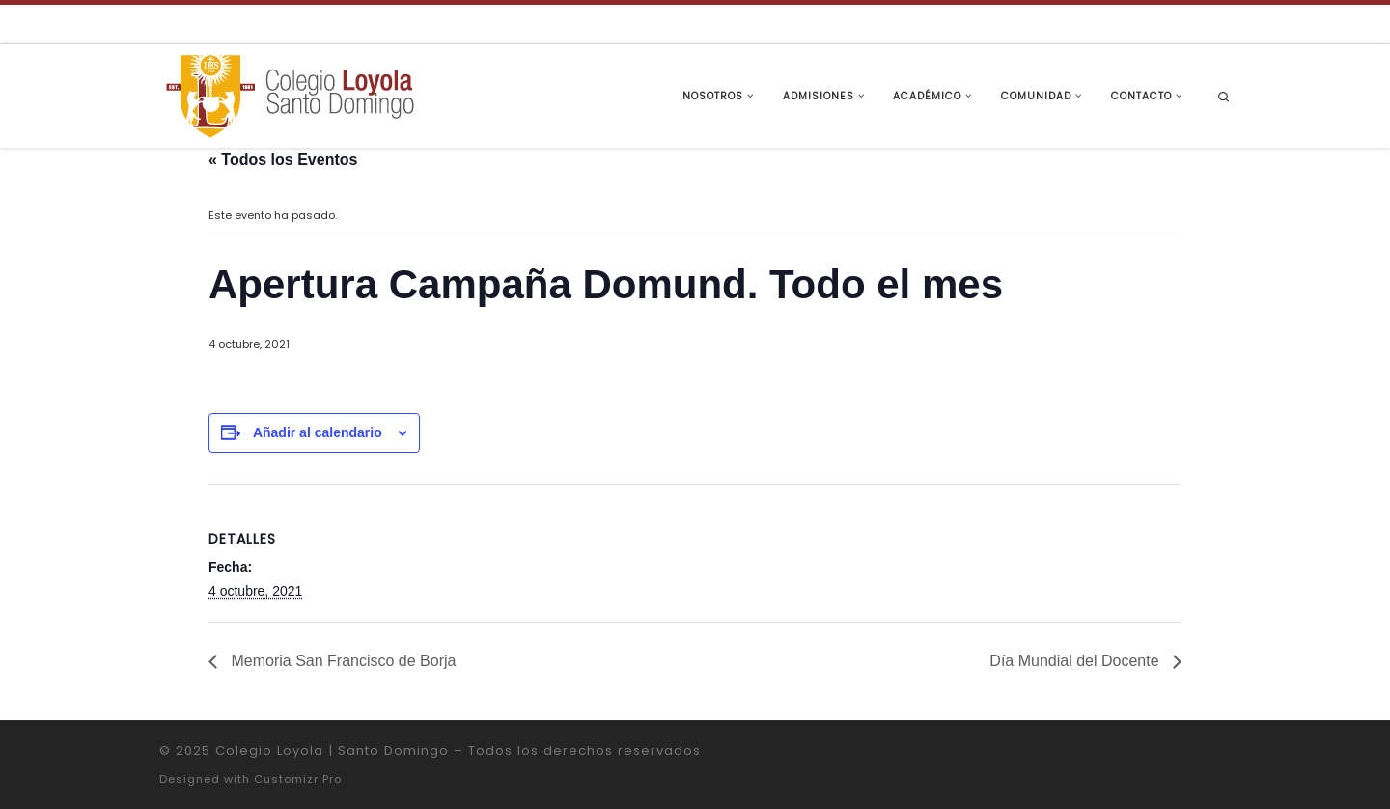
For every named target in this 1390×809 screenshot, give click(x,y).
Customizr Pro (298, 779)
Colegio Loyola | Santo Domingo (332, 750)
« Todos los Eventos (282, 160)
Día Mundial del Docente (1076, 661)
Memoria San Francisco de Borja (341, 661)
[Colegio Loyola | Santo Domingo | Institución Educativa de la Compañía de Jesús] (289, 94)
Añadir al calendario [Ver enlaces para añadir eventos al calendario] (317, 432)
